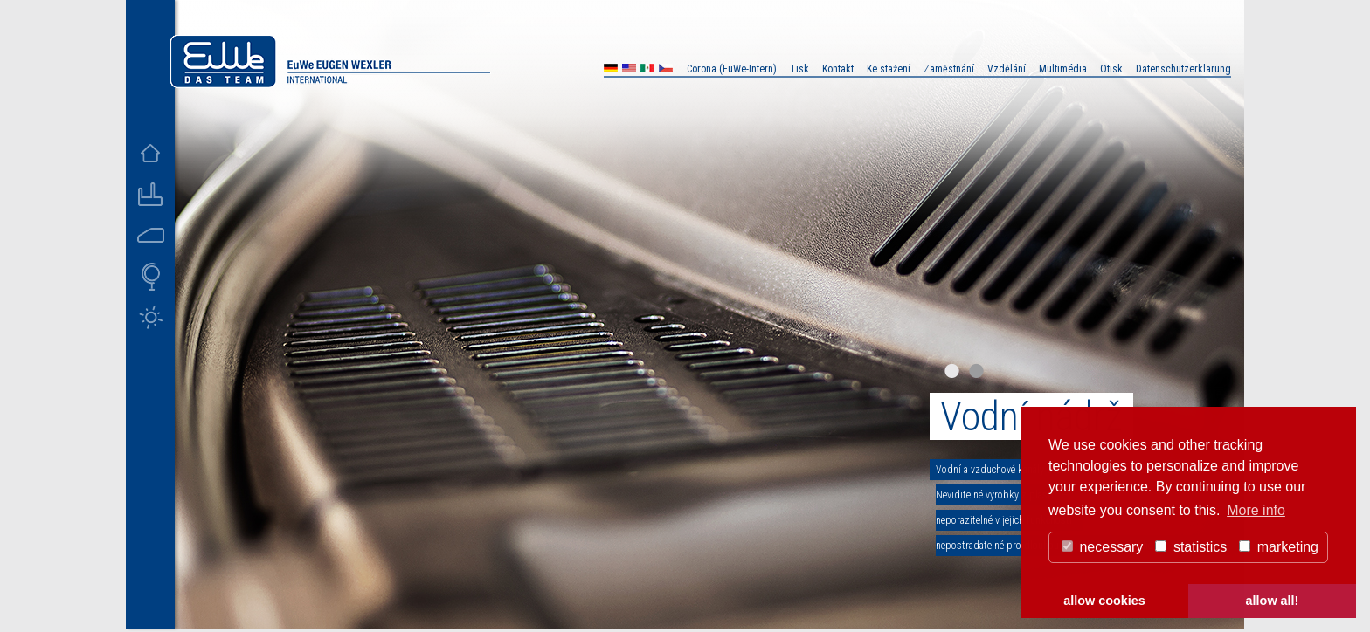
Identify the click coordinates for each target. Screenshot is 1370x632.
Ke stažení (888, 69)
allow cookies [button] (1104, 601)
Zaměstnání (949, 69)
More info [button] (1256, 510)
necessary (1102, 546)
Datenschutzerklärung (1183, 69)
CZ (666, 70)
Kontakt (838, 69)
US (629, 70)
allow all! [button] (1272, 601)
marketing (1278, 546)
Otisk (1111, 69)
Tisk (799, 69)
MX (647, 70)
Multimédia (1063, 69)
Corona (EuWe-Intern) (732, 69)
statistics (1191, 546)
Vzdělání (1006, 69)
